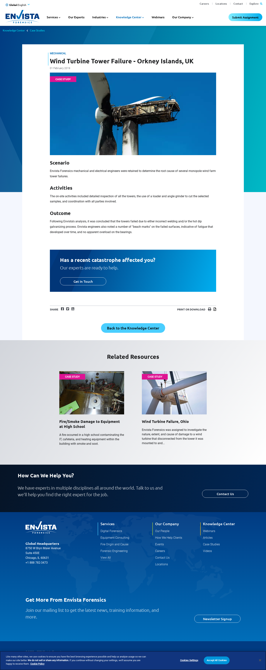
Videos (207, 551)
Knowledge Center (14, 30)
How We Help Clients (168, 537)
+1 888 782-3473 (36, 562)
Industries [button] (99, 17)
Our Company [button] (181, 17)
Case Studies (37, 30)
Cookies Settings (189, 660)
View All (105, 557)
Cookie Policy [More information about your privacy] (37, 663)
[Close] (260, 660)
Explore (256, 3)
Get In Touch (83, 281)
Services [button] (52, 17)
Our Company (167, 523)
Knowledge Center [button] (128, 17)
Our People (162, 531)
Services (107, 523)
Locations (221, 3)
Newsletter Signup (217, 619)
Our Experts (76, 17)
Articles (208, 537)
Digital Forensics (111, 531)
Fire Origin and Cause (114, 544)
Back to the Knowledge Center (133, 328)
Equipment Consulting (114, 537)
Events (159, 544)
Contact (238, 3)
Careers (204, 3)
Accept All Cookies (217, 660)
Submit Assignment (245, 17)
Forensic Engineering (114, 551)
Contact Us (225, 494)
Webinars (158, 17)
